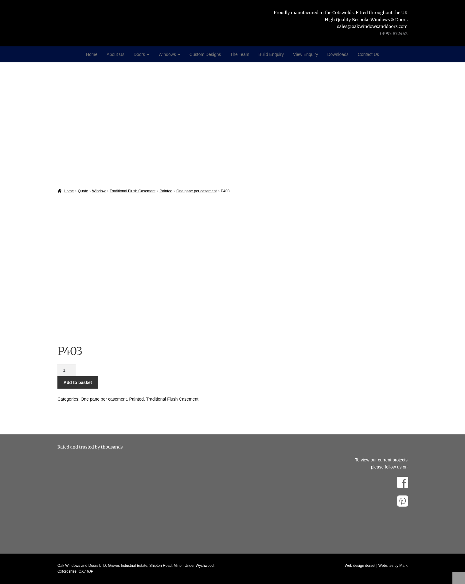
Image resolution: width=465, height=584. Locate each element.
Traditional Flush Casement (132, 191)
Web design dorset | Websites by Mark (376, 565)
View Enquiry (305, 54)
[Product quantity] (66, 370)
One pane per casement (196, 191)
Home (91, 54)
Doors (141, 54)
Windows (169, 54)
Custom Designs (205, 54)
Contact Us (368, 54)
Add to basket (78, 382)
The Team (239, 54)
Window (99, 191)
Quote (83, 191)
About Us (115, 54)
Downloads (338, 54)
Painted (165, 191)
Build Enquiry (271, 54)
